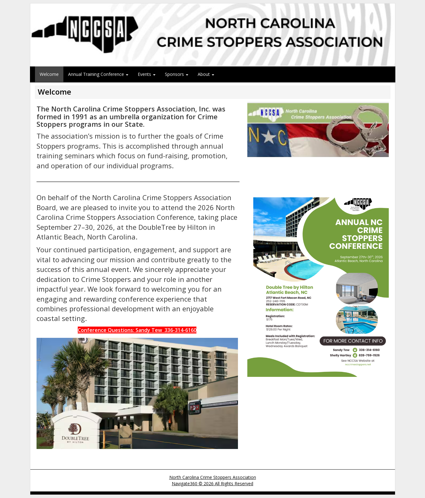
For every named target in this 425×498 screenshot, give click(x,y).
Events (147, 74)
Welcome (49, 74)
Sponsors (176, 74)
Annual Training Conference (98, 74)
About (206, 74)
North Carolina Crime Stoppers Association (212, 477)
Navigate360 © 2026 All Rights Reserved (212, 483)
